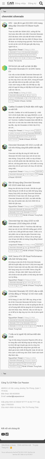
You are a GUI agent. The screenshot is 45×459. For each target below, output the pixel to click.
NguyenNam (13, 50)
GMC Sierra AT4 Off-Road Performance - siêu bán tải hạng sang (26, 257)
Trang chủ (5, 448)
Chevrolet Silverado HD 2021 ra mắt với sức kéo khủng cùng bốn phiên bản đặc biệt (25, 148)
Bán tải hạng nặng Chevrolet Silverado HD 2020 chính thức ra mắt (24, 184)
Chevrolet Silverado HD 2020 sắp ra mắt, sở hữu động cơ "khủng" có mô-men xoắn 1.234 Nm (26, 294)
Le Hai (11, 93)
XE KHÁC (34, 139)
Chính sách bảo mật (24, 445)
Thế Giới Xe (18, 61)
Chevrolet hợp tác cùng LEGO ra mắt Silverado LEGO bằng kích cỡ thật (24, 222)
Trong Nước (38, 215)
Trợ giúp (35, 445)
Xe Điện (29, 101)
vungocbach (13, 171)
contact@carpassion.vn (15, 396)
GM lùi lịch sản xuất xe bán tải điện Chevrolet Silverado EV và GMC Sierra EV (24, 69)
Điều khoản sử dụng (8, 445)
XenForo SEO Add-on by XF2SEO (23, 454)
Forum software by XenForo (18, 452)
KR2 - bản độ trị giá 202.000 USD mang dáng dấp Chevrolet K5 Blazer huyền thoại (25, 26)
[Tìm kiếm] (41, 3)
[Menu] (3, 3)
